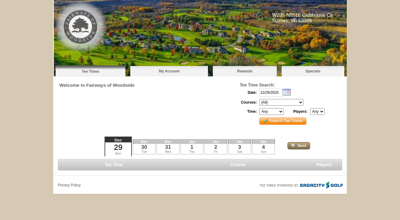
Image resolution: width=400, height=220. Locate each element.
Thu (191, 151)
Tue (144, 151)
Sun (263, 151)
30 (144, 147)
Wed (168, 151)
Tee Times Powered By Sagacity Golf (301, 184)
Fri (216, 151)
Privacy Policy (69, 185)
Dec (118, 140)
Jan (192, 142)
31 (168, 147)
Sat (239, 151)
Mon (118, 153)
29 (118, 147)
